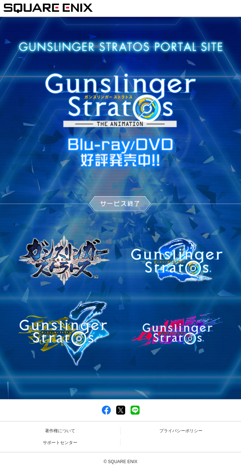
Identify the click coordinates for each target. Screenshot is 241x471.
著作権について (60, 430)
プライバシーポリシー (181, 430)
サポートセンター (60, 442)
